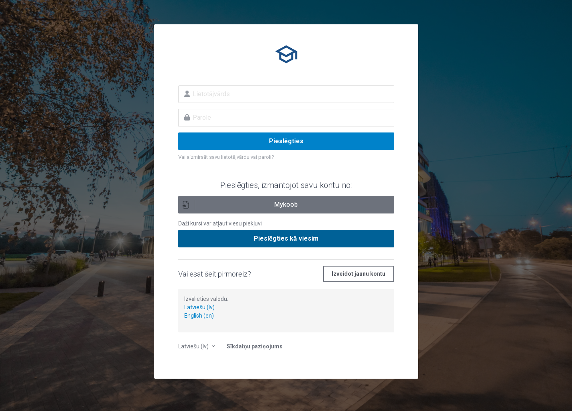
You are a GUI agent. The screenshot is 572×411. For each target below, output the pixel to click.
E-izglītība (286, 54)
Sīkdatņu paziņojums (255, 346)
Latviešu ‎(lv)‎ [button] (194, 346)
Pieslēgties (286, 141)
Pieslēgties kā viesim (286, 238)
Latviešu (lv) (199, 307)
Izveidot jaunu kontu (358, 274)
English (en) (199, 315)
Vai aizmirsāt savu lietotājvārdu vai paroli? (226, 157)
